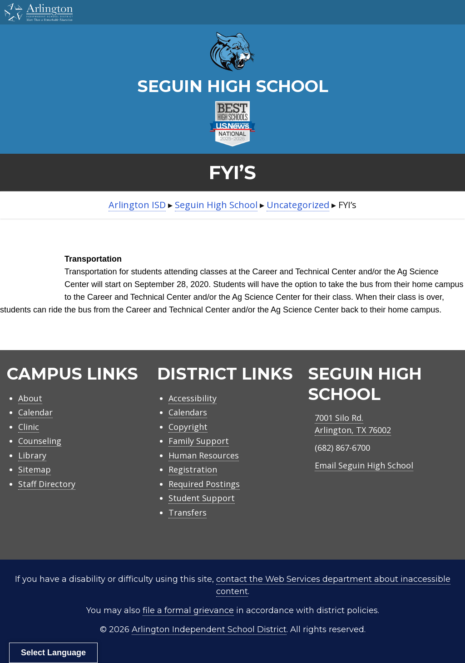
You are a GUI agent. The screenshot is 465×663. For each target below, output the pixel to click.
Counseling (39, 440)
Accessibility (192, 398)
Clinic (28, 426)
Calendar (35, 412)
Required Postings (204, 483)
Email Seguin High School (364, 465)
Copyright (188, 426)
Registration (192, 469)
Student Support (201, 497)
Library (32, 455)
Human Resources (203, 455)
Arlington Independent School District (209, 629)
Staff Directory (46, 483)
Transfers (187, 512)
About (30, 398)
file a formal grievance (188, 610)
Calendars (187, 412)
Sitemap (34, 469)
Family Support (198, 440)
